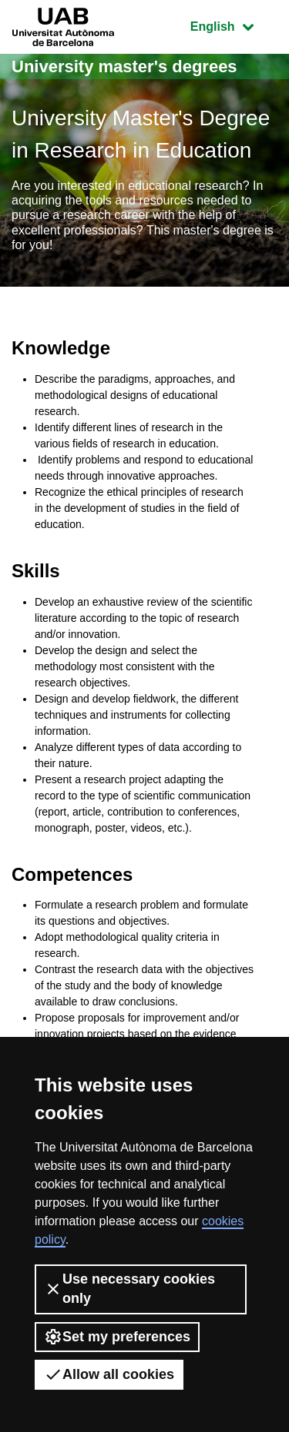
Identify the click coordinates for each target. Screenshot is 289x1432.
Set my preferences (117, 1336)
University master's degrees (124, 66)
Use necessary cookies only (129, 1288)
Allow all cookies (109, 1374)
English (233, 25)
